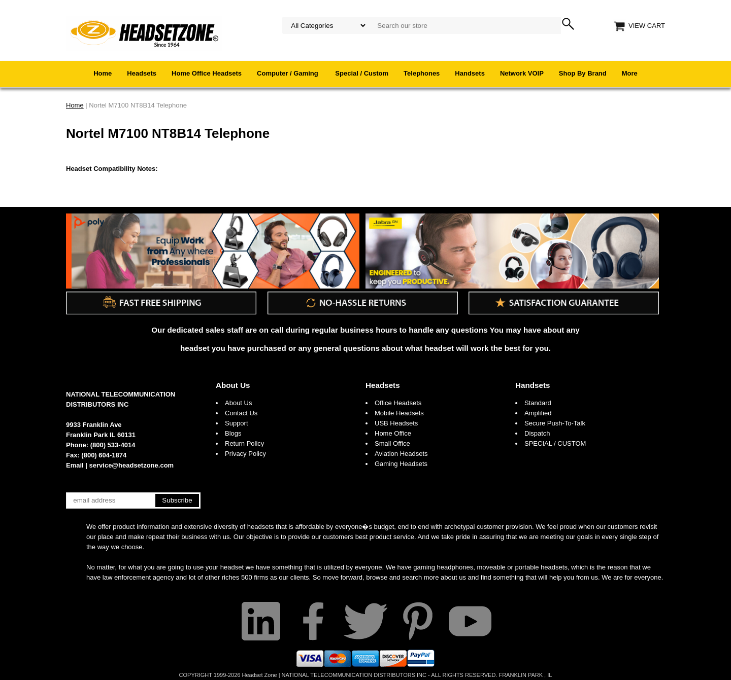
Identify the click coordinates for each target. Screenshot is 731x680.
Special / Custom (361, 73)
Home (102, 73)
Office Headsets (398, 403)
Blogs (233, 433)
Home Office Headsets (207, 73)
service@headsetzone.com (131, 465)
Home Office (393, 433)
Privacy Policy (245, 453)
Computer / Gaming (288, 73)
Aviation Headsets (401, 453)
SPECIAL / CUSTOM (555, 443)
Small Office (392, 443)
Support (236, 423)
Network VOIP (522, 73)
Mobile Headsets (399, 413)
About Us (233, 385)
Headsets (141, 73)
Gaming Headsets (401, 464)
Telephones (422, 73)
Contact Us (241, 413)
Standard (537, 403)
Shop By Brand (583, 73)
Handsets (470, 73)
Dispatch (537, 433)
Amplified (537, 413)
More (630, 73)
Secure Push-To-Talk (554, 423)
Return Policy (244, 443)
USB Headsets (396, 423)
